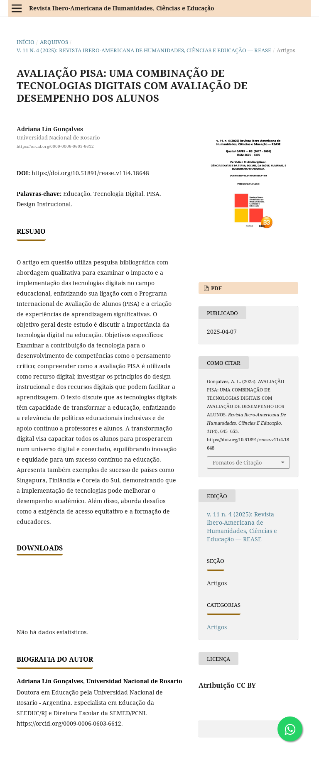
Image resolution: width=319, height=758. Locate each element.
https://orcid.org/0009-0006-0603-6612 (55, 146)
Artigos (217, 627)
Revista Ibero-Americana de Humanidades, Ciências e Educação (121, 8)
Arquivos (54, 42)
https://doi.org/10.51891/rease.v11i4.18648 (90, 173)
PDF (216, 288)
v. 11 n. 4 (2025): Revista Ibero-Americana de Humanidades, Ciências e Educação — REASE (144, 50)
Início (25, 42)
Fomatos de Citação (237, 462)
